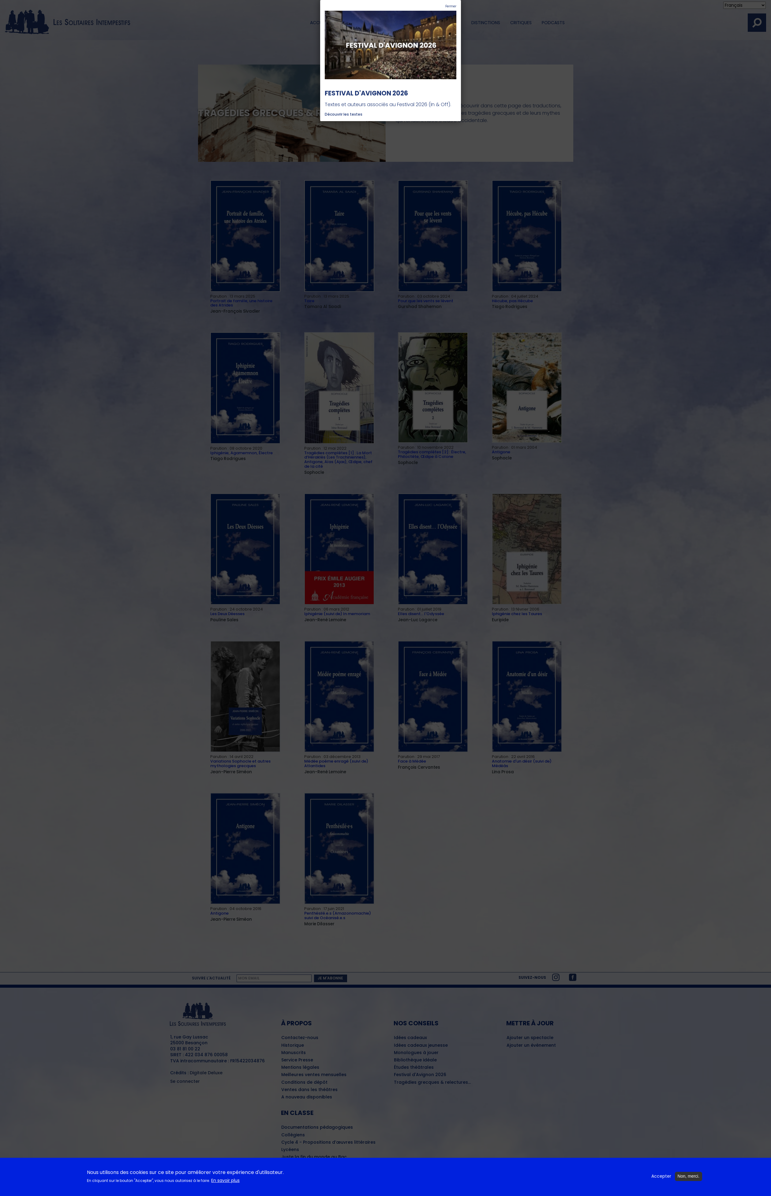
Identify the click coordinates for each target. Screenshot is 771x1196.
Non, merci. (689, 1177)
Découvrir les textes (343, 114)
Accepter (661, 1177)
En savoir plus (225, 1181)
